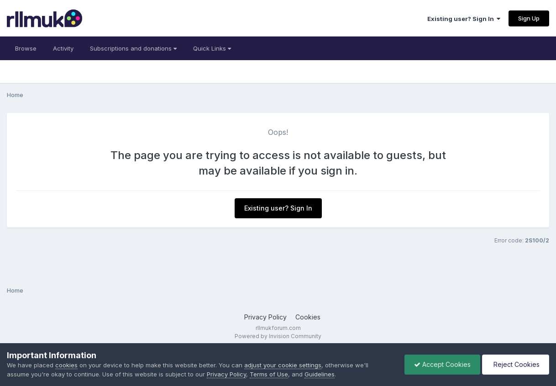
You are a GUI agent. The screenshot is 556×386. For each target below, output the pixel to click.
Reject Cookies (516, 364)
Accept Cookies (442, 364)
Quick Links (212, 48)
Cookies (307, 317)
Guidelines (319, 374)
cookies (66, 365)
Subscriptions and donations (133, 48)
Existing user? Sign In (463, 18)
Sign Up (529, 18)
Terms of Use (269, 374)
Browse (26, 48)
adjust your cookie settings (282, 365)
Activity (63, 48)
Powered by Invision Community (278, 336)
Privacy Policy (265, 317)
